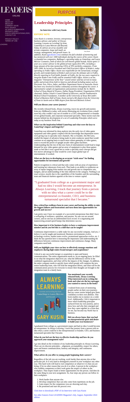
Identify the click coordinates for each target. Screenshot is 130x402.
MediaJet (9, 24)
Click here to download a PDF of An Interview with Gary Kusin (60, 391)
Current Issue (12, 26)
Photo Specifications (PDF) (17, 33)
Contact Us (10, 35)
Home (7, 20)
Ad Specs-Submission (14, 29)
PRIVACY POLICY (12, 39)
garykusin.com (54, 55)
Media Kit (9, 22)
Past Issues (10, 28)
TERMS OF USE (11, 41)
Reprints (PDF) (11, 31)
